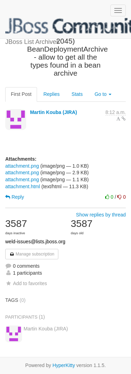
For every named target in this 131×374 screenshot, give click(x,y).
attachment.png (22, 166)
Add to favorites (26, 283)
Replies (51, 94)
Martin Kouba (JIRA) (53, 112)
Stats (77, 94)
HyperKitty (63, 365)
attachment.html (22, 186)
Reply (14, 197)
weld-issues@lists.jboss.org (35, 241)
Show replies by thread (101, 214)
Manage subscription (31, 254)
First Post (21, 94)
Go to (103, 94)
